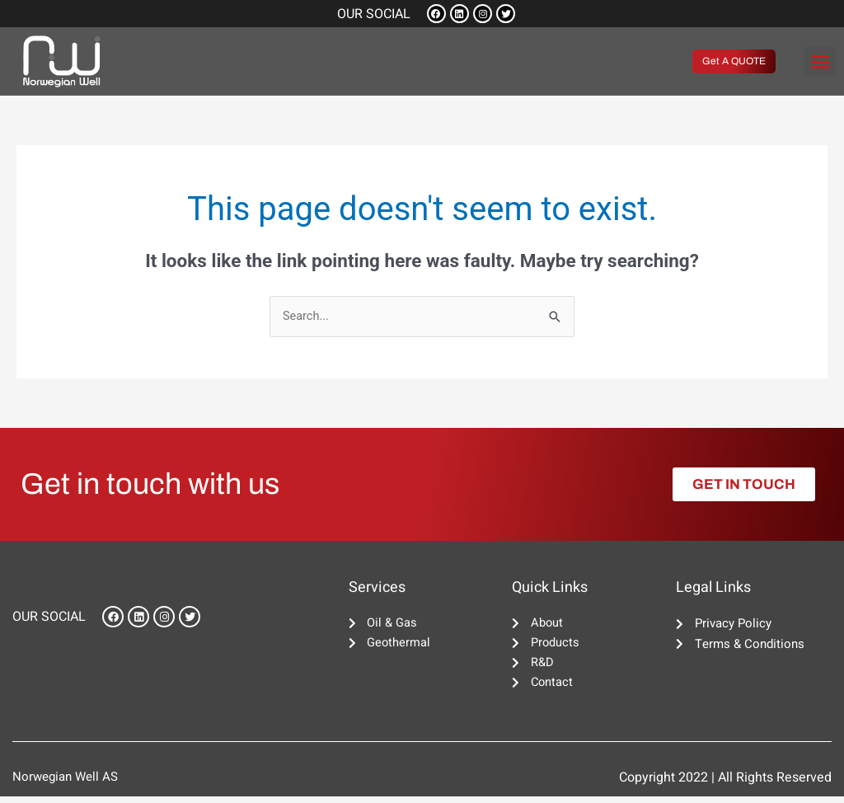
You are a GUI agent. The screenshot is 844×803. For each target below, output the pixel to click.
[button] (820, 63)
